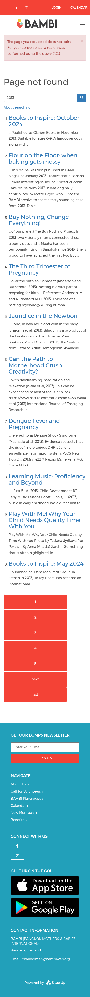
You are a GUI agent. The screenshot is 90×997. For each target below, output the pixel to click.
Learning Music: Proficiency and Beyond (47, 479)
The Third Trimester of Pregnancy (39, 269)
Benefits (17, 820)
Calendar (78, 7)
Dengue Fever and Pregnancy (34, 423)
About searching (17, 107)
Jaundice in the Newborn (44, 315)
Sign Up (45, 758)
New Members (22, 813)
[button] (81, 40)
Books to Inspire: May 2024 (46, 563)
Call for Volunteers (26, 791)
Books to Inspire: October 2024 (44, 120)
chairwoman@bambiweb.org (46, 959)
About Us (18, 784)
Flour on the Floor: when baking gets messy (43, 158)
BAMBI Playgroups (26, 798)
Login (56, 7)
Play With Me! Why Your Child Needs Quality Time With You (44, 520)
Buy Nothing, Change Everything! (39, 219)
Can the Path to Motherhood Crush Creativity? (35, 365)
